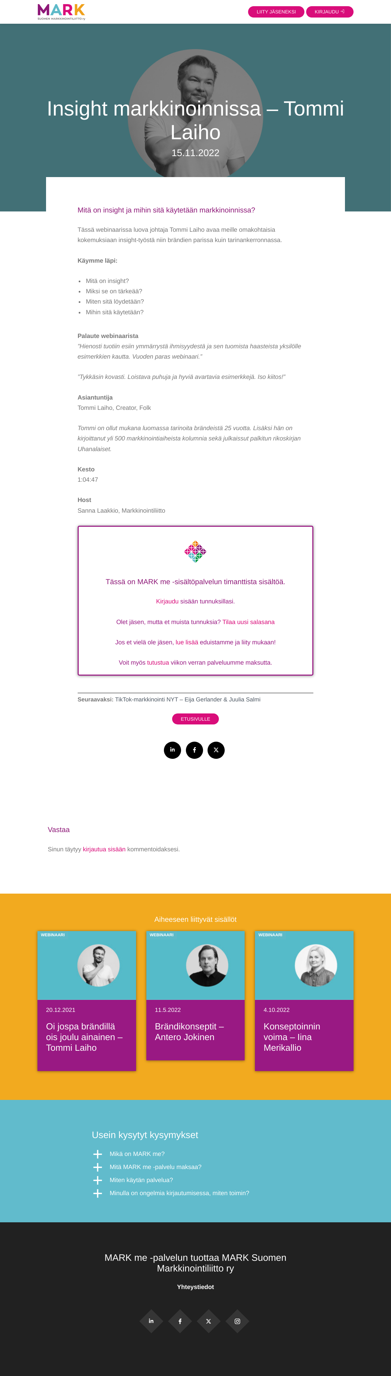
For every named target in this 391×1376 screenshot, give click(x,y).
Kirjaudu (167, 601)
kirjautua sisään (104, 849)
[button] (195, 1154)
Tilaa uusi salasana (248, 622)
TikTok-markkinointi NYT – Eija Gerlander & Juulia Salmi (187, 699)
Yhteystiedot (195, 1287)
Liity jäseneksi (276, 11)
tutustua (158, 662)
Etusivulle (195, 719)
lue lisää (187, 642)
